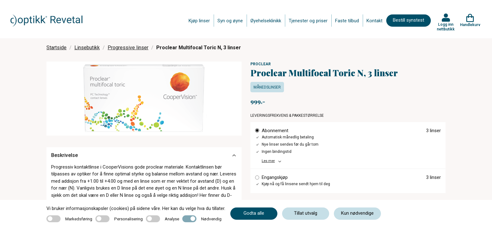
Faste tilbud (347, 21)
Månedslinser (267, 87)
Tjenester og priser (308, 21)
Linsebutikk (87, 48)
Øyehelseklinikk (265, 21)
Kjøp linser (199, 21)
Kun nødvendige (357, 213)
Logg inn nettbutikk (445, 26)
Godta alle (253, 213)
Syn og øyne (230, 21)
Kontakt (374, 21)
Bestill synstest (408, 20)
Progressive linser (128, 48)
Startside (56, 48)
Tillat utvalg (305, 213)
